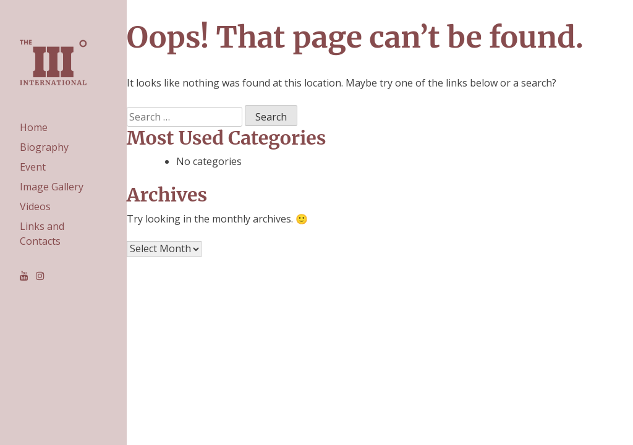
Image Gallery (51, 186)
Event (33, 167)
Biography (44, 147)
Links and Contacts (42, 233)
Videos (35, 206)
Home (34, 127)
